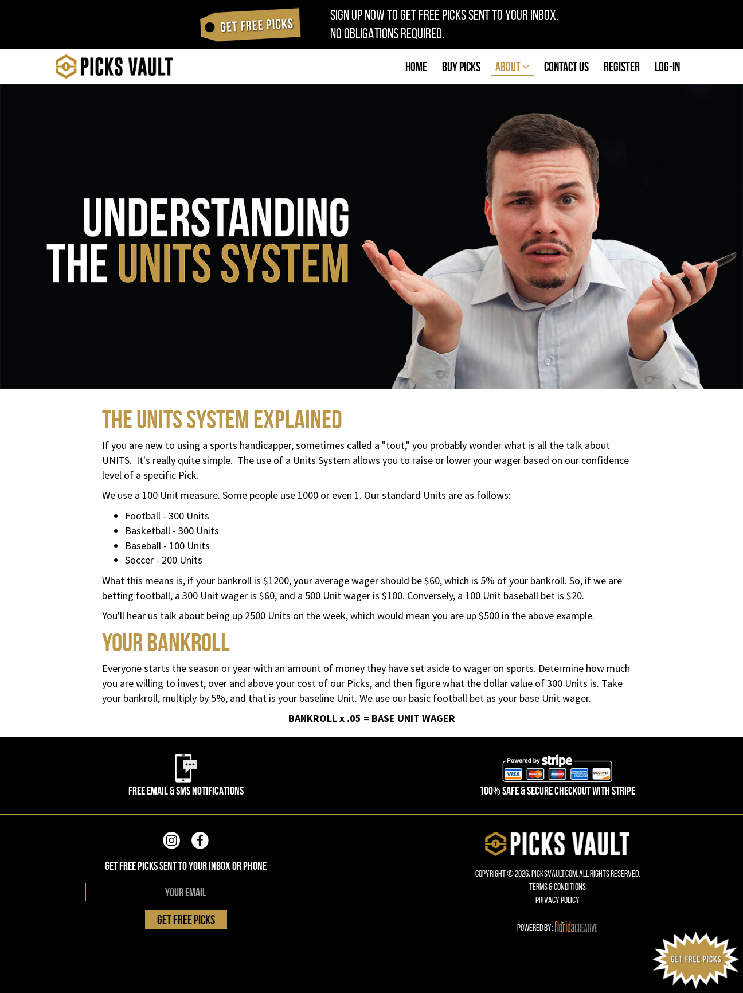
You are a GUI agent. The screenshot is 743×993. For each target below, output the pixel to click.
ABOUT (512, 66)
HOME (416, 66)
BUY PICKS (461, 66)
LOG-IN (667, 66)
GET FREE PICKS (186, 919)
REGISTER (622, 66)
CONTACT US (566, 66)
